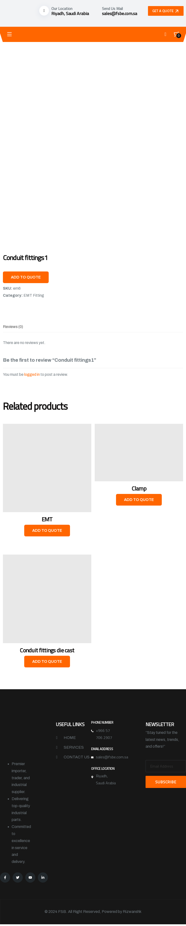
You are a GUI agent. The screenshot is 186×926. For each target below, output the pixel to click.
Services (74, 748)
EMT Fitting (33, 295)
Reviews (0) (13, 327)
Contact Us (77, 757)
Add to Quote (26, 277)
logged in (32, 374)
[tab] (13, 326)
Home (70, 738)
